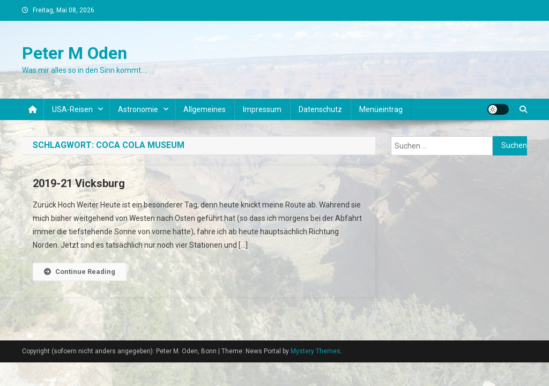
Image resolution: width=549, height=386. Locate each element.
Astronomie (138, 109)
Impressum (262, 109)
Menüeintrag (381, 109)
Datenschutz (320, 109)
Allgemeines (204, 109)
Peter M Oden (74, 53)
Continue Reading (79, 272)
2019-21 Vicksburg (79, 183)
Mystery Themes (315, 351)
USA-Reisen (72, 109)
